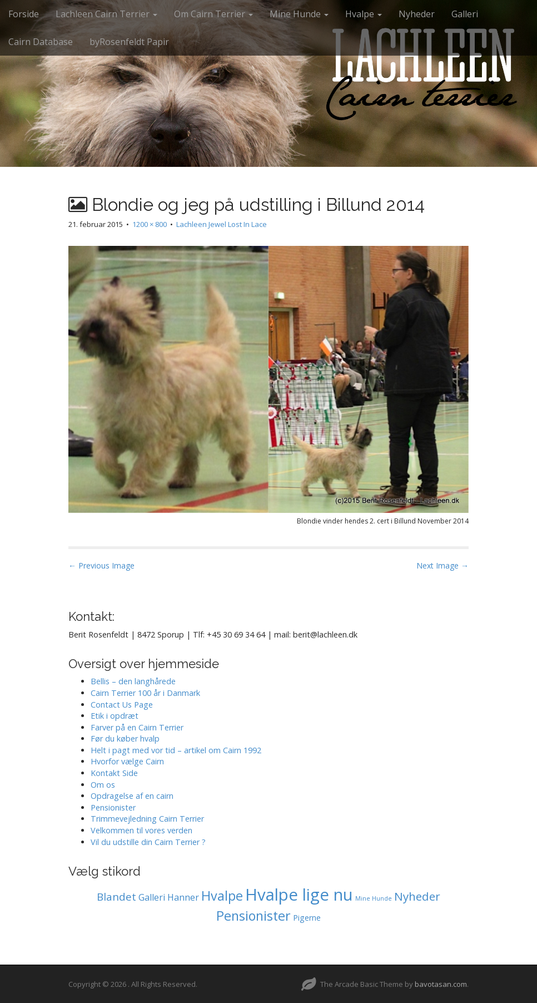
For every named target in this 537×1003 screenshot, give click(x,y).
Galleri (464, 14)
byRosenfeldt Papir (129, 42)
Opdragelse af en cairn (132, 795)
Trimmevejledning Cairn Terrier (147, 818)
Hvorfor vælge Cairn (127, 761)
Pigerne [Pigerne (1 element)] (307, 917)
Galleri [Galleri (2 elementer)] (151, 897)
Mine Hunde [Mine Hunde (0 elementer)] (373, 898)
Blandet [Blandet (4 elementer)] (116, 897)
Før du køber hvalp (125, 738)
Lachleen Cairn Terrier (106, 14)
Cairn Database (40, 42)
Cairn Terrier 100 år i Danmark (145, 693)
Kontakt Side (114, 773)
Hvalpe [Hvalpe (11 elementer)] (222, 896)
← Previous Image (101, 565)
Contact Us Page (122, 704)
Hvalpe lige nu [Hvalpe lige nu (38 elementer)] (299, 894)
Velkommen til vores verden (141, 830)
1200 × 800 (149, 224)
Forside (23, 14)
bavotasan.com (441, 984)
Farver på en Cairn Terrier (137, 727)
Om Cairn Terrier (213, 14)
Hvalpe (363, 14)
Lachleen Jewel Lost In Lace (221, 224)
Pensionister (113, 807)
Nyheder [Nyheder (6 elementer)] (417, 896)
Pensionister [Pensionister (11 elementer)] (253, 916)
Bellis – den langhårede (133, 681)
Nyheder (417, 14)
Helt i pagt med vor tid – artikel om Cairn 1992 (176, 750)
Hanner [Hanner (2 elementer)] (183, 897)
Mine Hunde (299, 14)
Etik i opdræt (114, 715)
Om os (103, 784)
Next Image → (442, 565)
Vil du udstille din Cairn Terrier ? (148, 842)
